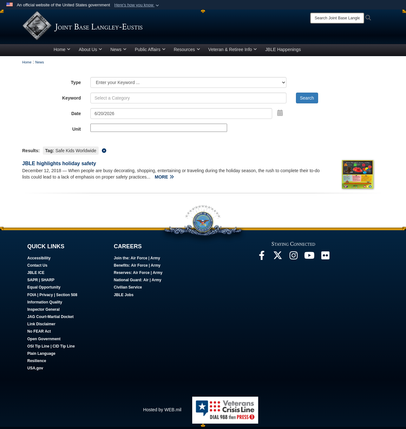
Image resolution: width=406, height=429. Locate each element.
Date (76, 115)
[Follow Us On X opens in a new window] (277, 259)
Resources (187, 51)
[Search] (337, 18)
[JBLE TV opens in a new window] (309, 259)
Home (62, 51)
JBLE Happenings (283, 51)
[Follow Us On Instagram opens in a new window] (293, 259)
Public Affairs (150, 51)
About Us (90, 51)
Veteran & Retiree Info (232, 51)
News (118, 51)
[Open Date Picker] (280, 115)
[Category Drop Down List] (188, 84)
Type (76, 84)
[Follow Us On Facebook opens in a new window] (262, 259)
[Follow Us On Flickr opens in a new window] (325, 259)
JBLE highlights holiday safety (59, 165)
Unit (76, 131)
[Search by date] (181, 115)
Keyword (71, 100)
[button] (137, 5)
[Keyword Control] (188, 100)
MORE (164, 179)
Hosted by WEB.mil (162, 411)
